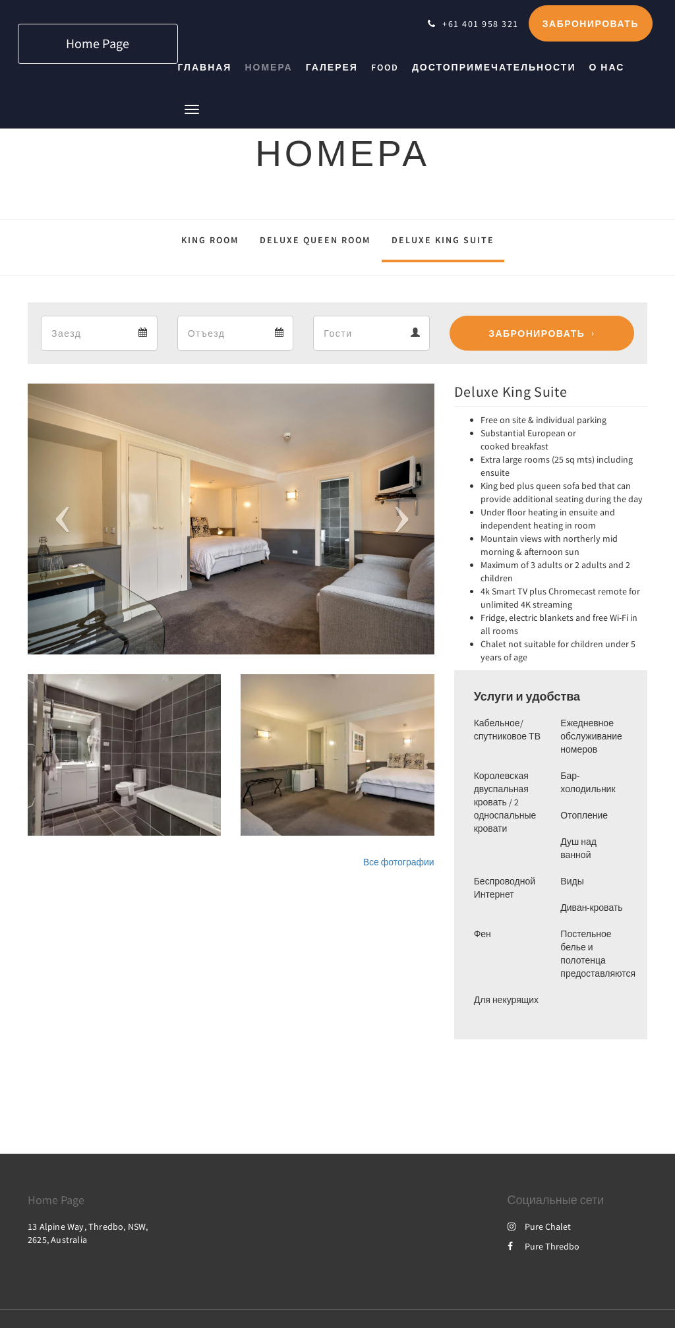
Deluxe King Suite (443, 240)
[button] (192, 108)
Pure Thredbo (543, 1246)
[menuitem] (208, 67)
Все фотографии (398, 862)
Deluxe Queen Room (315, 240)
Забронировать (536, 333)
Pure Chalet (539, 1226)
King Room (210, 240)
